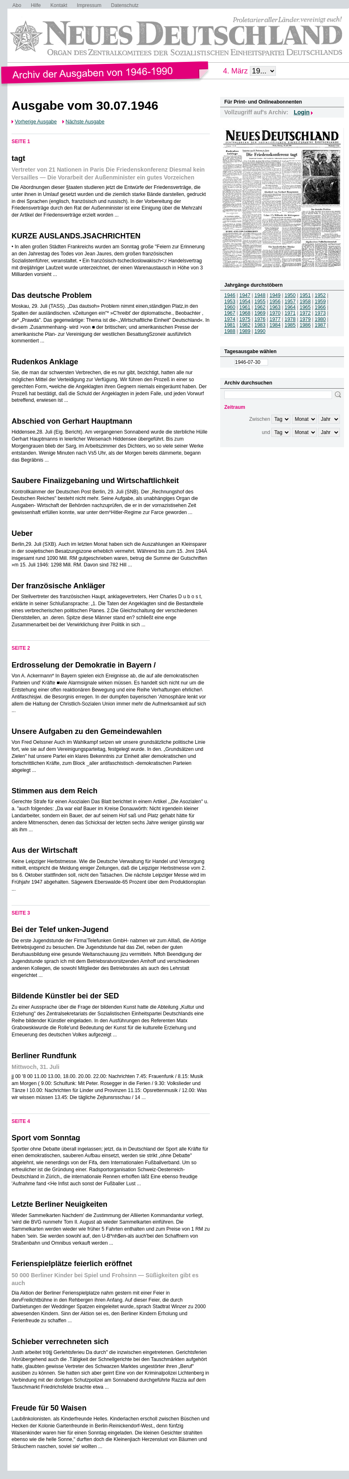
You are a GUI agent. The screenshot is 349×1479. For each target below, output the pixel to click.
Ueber (22, 533)
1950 (290, 295)
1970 (275, 313)
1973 (320, 313)
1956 (275, 301)
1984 (275, 325)
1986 (305, 325)
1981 (229, 325)
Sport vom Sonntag (46, 1138)
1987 (320, 325)
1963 (275, 307)
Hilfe (36, 5)
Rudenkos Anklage (45, 362)
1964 (290, 307)
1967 (229, 313)
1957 (290, 301)
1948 (260, 295)
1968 (245, 313)
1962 (260, 307)
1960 (229, 307)
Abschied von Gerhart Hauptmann (72, 421)
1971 (290, 313)
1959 (320, 301)
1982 (245, 325)
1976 (260, 319)
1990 (260, 331)
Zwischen (259, 419)
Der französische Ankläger (58, 586)
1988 (229, 331)
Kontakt (58, 5)
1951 (305, 295)
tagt (18, 158)
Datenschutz (125, 5)
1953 (229, 301)
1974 (229, 319)
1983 (260, 325)
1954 (245, 301)
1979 (305, 319)
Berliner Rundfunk (44, 1056)
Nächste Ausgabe (85, 122)
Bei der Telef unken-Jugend (60, 929)
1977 (275, 319)
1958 (305, 301)
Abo (16, 5)
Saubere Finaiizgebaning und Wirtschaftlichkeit (95, 480)
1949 (275, 295)
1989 (245, 331)
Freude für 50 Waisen (49, 1408)
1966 (320, 307)
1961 (245, 307)
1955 (260, 301)
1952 (320, 295)
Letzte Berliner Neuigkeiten (59, 1204)
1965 (305, 307)
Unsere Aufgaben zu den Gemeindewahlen (86, 731)
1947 (245, 295)
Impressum (89, 5)
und (266, 432)
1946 (229, 295)
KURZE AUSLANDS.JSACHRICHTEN (76, 236)
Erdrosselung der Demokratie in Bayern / (84, 665)
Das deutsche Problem (52, 295)
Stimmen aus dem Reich (54, 791)
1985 (290, 325)
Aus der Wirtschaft (45, 850)
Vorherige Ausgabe (36, 122)
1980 (320, 319)
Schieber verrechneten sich (60, 1341)
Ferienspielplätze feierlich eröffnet (72, 1264)
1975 (245, 319)
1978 (290, 319)
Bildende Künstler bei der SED (65, 996)
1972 (305, 313)
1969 (260, 313)
